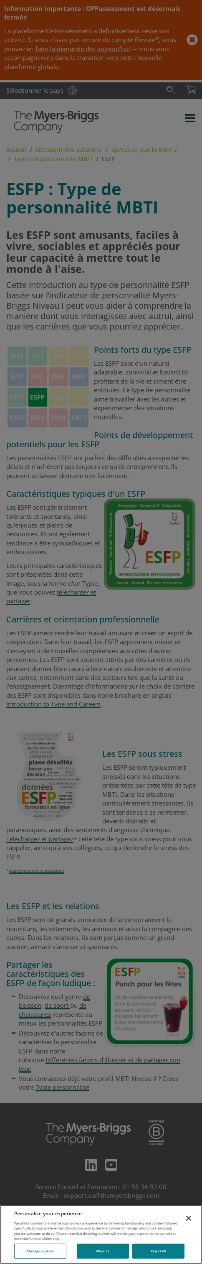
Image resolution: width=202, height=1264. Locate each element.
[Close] (188, 1218)
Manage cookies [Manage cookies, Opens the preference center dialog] (40, 1251)
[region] (101, 1234)
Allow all (103, 1251)
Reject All (158, 1251)
